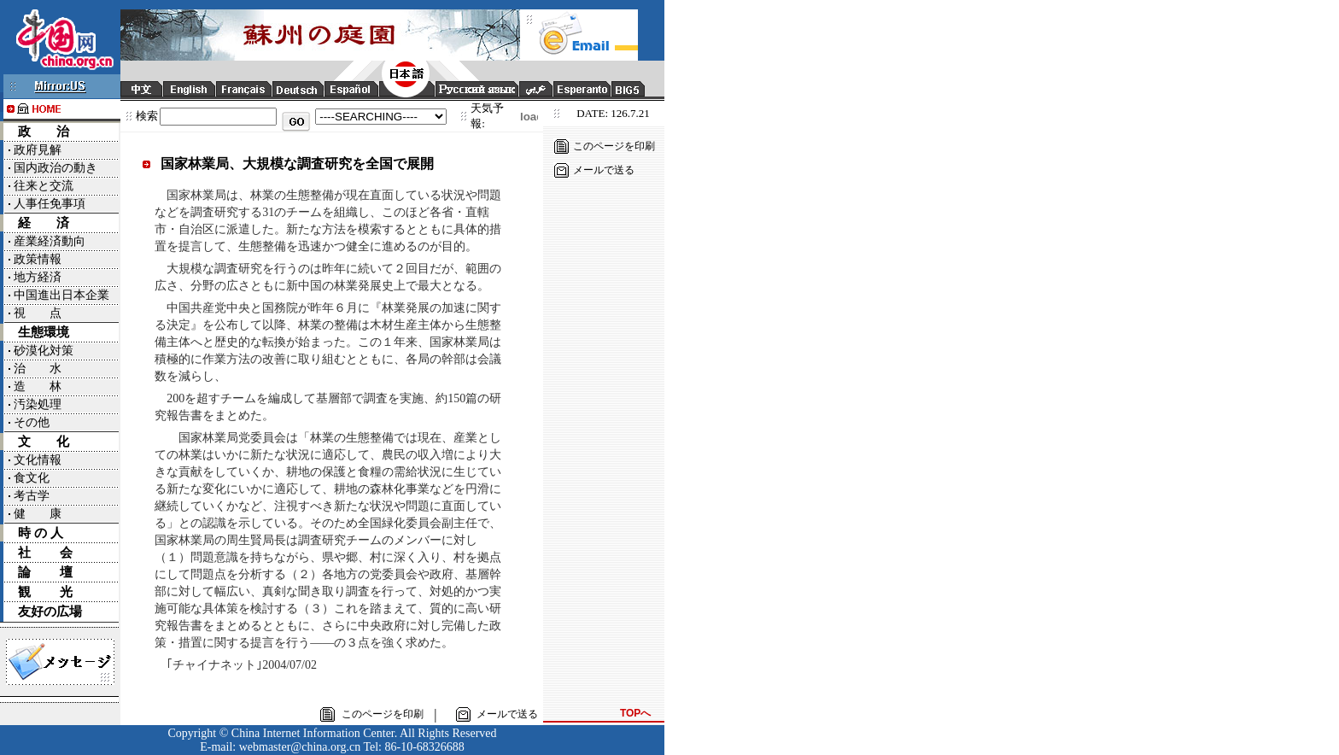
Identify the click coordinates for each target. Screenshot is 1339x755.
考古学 (32, 495)
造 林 (37, 386)
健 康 (37, 513)
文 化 (43, 441)
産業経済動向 (49, 241)
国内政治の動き (55, 167)
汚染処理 (37, 404)
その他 (32, 422)
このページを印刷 (614, 146)
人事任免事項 (49, 203)
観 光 (45, 592)
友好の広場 (50, 611)
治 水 (37, 368)
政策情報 (37, 259)
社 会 (45, 552)
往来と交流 (43, 185)
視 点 (37, 313)
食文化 (32, 477)
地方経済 (37, 277)
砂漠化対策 (43, 350)
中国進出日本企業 (61, 295)
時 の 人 (40, 533)
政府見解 (37, 149)
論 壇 (45, 572)
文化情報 (37, 460)
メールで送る (603, 170)
